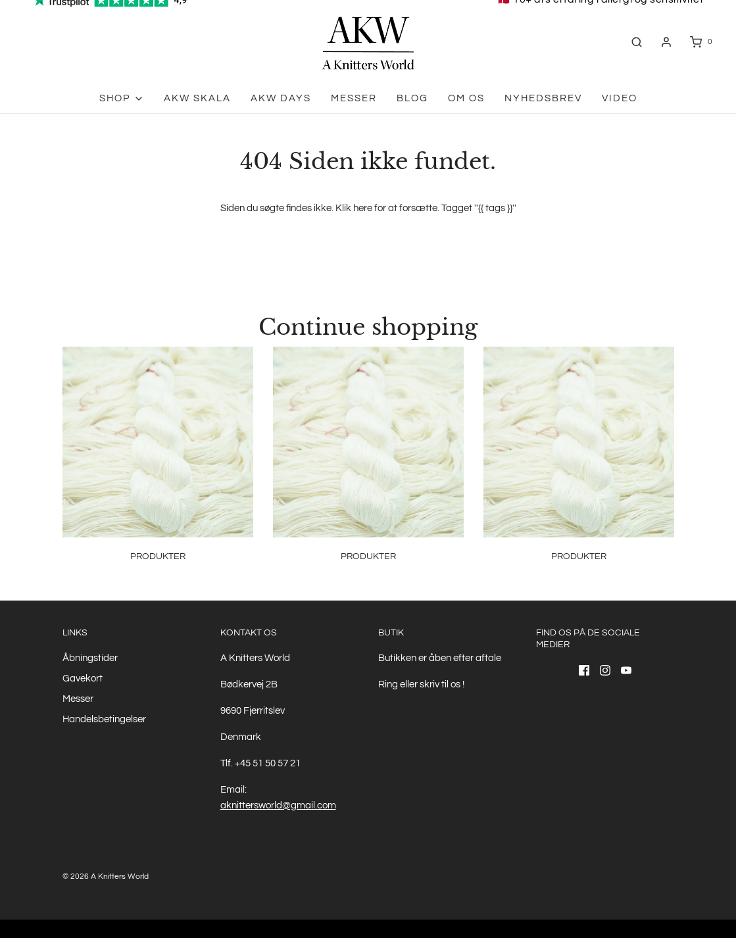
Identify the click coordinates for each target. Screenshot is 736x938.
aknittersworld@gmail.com (278, 805)
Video (619, 98)
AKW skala (197, 98)
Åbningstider (90, 658)
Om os (466, 98)
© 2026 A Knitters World (105, 876)
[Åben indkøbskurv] (700, 42)
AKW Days (281, 98)
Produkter (157, 556)
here (362, 208)
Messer (354, 98)
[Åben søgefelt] (637, 42)
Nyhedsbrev (543, 98)
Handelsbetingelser (104, 719)
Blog (412, 98)
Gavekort (82, 678)
